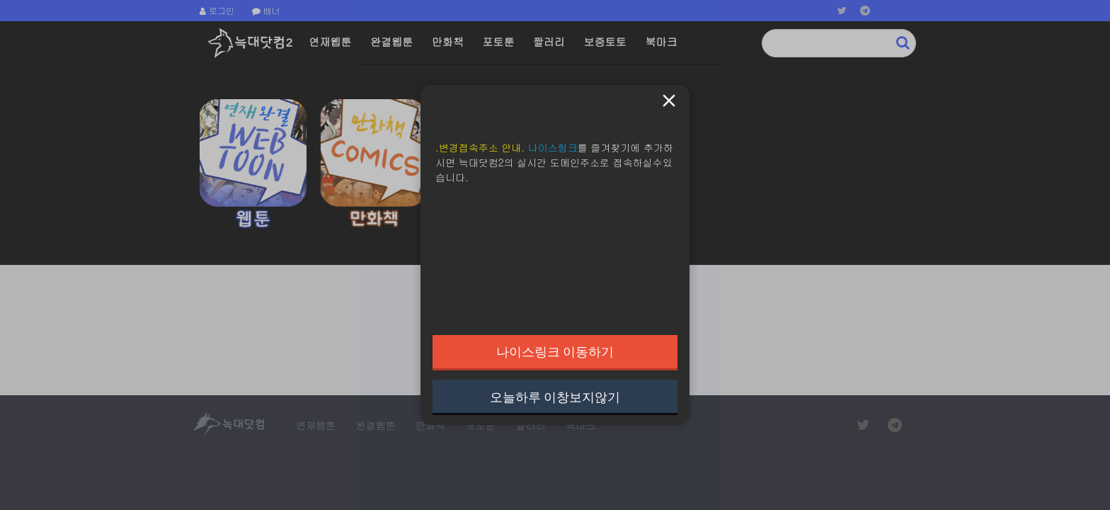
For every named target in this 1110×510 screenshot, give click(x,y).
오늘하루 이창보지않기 (555, 396)
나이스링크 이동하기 (555, 351)
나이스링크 (553, 147)
